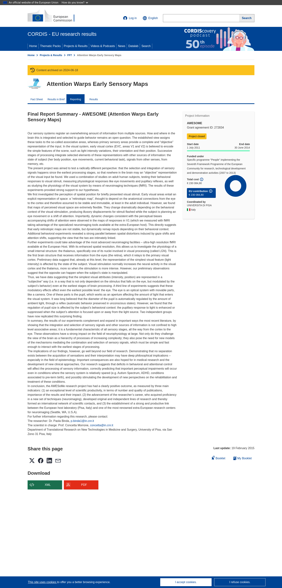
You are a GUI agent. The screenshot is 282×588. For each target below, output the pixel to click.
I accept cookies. (186, 582)
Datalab (133, 46)
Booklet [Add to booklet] (218, 458)
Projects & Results (76, 46)
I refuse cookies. (239, 582)
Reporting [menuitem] (75, 99)
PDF (84, 484)
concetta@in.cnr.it (101, 425)
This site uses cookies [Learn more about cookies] (42, 582)
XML (48, 484)
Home (33, 46)
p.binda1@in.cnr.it (82, 420)
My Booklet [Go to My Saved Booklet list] (242, 458)
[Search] (246, 18)
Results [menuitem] (93, 99)
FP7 (69, 55)
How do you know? (75, 2)
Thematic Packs (50, 46)
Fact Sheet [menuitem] (36, 99)
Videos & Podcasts (103, 46)
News (121, 46)
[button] (150, 18)
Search (146, 46)
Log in (130, 18)
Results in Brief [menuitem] (56, 99)
